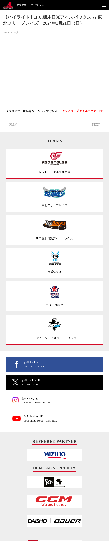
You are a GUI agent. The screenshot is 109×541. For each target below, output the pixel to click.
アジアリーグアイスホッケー (32, 5)
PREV (11, 124)
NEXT (98, 124)
